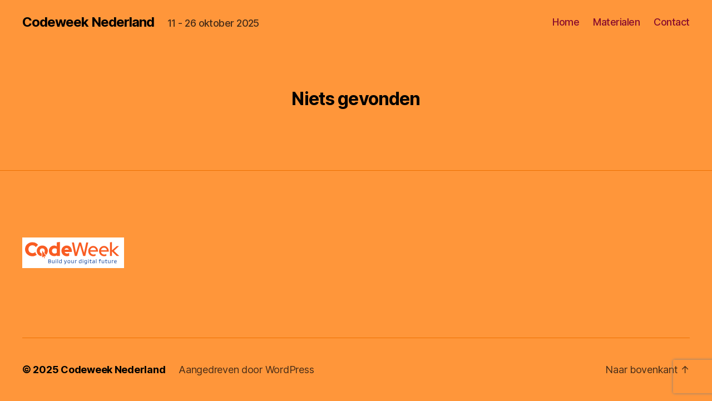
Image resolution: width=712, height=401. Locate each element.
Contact (672, 22)
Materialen (616, 22)
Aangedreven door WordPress (246, 369)
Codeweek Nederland (88, 22)
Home (565, 22)
